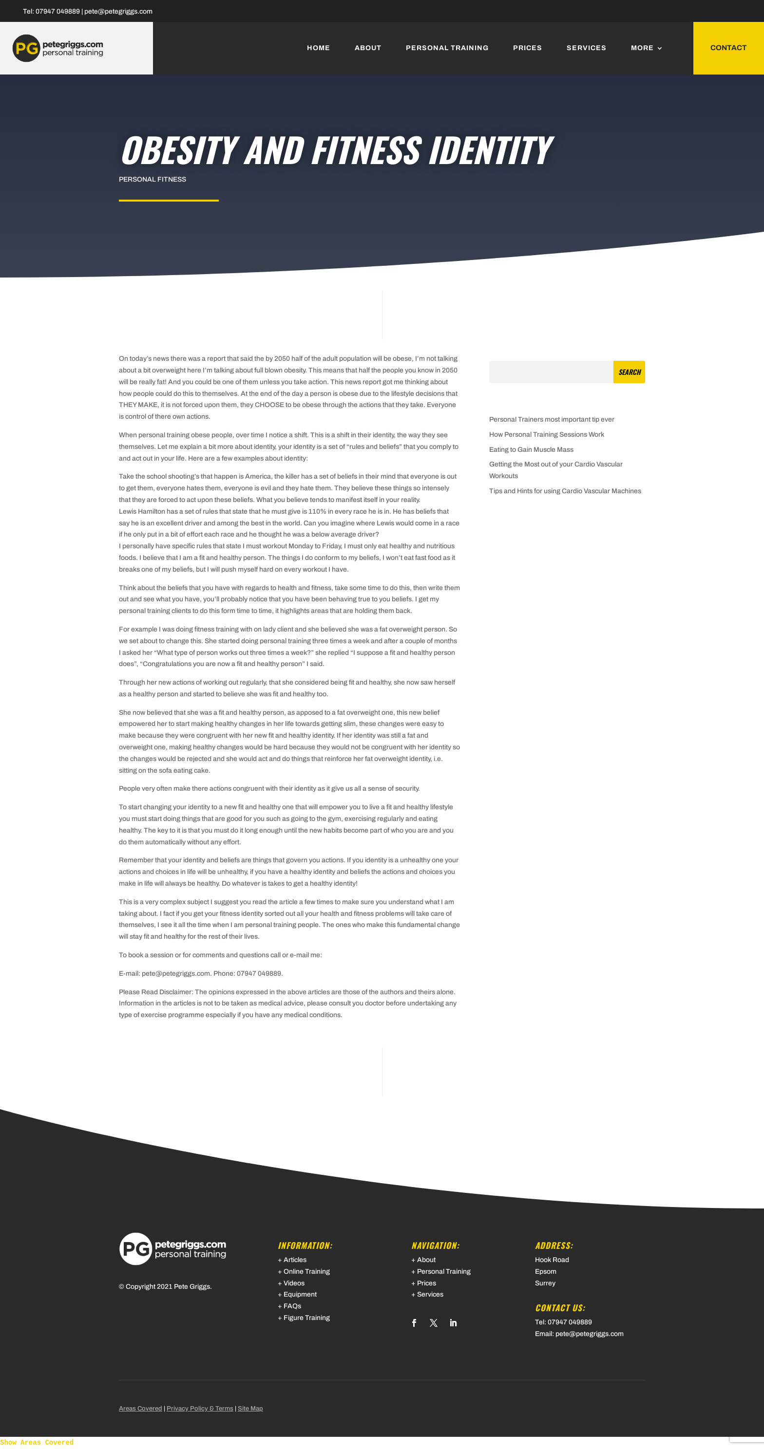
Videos (294, 1283)
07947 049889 (58, 11)
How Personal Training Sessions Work (546, 434)
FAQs (292, 1306)
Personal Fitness (152, 179)
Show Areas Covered (37, 1443)
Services (587, 48)
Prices (527, 48)
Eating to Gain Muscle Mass (531, 449)
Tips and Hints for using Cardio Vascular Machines (565, 491)
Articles (295, 1259)
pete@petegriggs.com (118, 11)
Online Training (307, 1271)
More (642, 48)
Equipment (300, 1294)
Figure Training (307, 1317)
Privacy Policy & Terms (200, 1408)
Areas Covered (140, 1408)
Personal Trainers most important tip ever (551, 419)
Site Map (250, 1408)
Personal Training (447, 48)
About (368, 48)
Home (318, 48)
